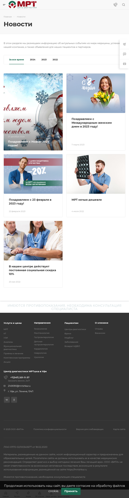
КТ (5, 333)
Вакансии (100, 333)
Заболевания (71, 342)
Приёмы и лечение (13, 353)
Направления (42, 322)
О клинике (101, 322)
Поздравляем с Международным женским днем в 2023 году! (92, 122)
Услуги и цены (13, 323)
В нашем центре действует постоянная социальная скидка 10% (32, 270)
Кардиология (41, 349)
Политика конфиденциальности (49, 429)
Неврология (40, 353)
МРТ (6, 329)
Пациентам (71, 323)
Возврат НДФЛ (72, 346)
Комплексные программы (17, 357)
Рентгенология (41, 333)
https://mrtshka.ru (77, 469)
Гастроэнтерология (44, 337)
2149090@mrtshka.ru (19, 386)
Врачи (67, 333)
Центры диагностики (75, 329)
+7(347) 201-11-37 (19, 377)
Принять (70, 491)
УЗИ (6, 337)
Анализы (8, 342)
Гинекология (40, 329)
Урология (39, 357)
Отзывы (99, 329)
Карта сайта (119, 429)
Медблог (69, 337)
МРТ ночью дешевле (87, 199)
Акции (7, 362)
